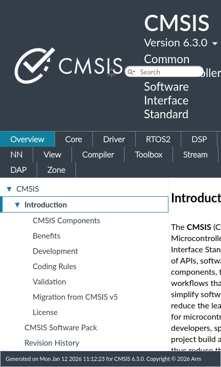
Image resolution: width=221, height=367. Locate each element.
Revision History (51, 342)
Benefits (46, 235)
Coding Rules (55, 266)
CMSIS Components (66, 220)
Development (55, 250)
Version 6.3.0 (175, 42)
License (45, 312)
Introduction (45, 204)
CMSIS (27, 188)
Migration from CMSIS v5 (75, 296)
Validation (49, 281)
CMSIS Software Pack (60, 327)
